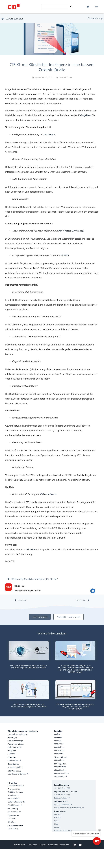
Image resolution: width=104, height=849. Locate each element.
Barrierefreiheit (19, 844)
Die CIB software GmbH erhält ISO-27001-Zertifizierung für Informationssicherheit (28, 666)
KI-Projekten (84, 115)
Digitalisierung (95, 18)
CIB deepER (49, 134)
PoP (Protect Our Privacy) (71, 230)
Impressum (64, 844)
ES (47, 579)
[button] (88, 7)
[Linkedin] (75, 845)
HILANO (64, 255)
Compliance (32, 844)
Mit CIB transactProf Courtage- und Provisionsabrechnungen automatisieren (28, 705)
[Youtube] (80, 845)
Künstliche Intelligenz (34, 579)
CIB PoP (54, 579)
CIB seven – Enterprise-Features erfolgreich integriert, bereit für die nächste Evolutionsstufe (75, 706)
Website (31, 549)
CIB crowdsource (48, 494)
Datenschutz (53, 844)
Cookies (43, 844)
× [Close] (99, 830)
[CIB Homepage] (24, 6)
